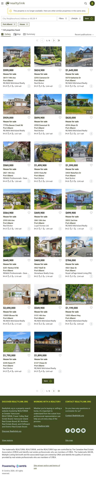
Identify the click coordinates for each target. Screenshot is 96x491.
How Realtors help (41, 426)
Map (19, 34)
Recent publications (83, 34)
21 (58, 207)
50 (89, 64)
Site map (69, 440)
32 (27, 207)
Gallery (8, 34)
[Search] (86, 3)
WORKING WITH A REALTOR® (47, 402)
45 (89, 207)
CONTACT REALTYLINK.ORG (78, 402)
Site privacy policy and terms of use (47, 466)
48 (27, 64)
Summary (30, 34)
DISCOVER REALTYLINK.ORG (15, 402)
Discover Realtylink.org (11, 431)
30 (58, 302)
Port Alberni (7, 24)
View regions (7, 440)
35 (89, 112)
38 (27, 159)
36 (58, 112)
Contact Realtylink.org (74, 415)
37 (27, 254)
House (22, 24)
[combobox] (29, 18)
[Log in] (92, 3)
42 (58, 64)
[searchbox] (27, 18)
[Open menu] (2, 3)
